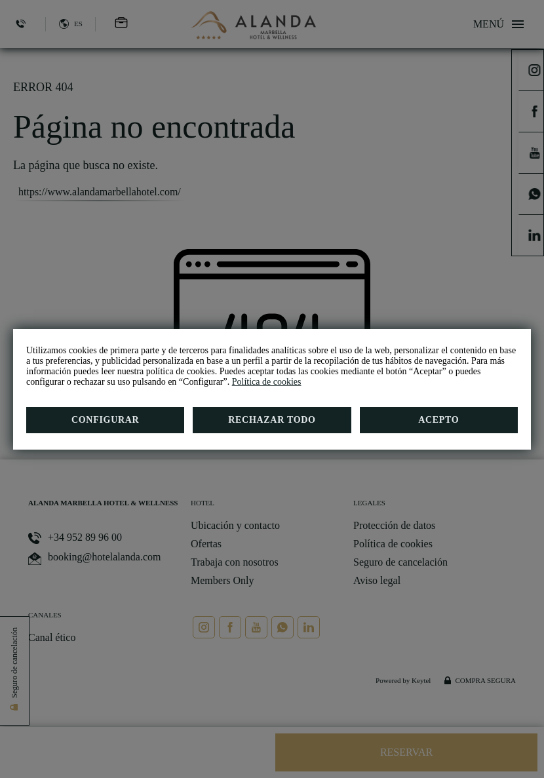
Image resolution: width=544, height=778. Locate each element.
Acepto (438, 420)
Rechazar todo (271, 420)
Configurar (105, 420)
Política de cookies (266, 382)
